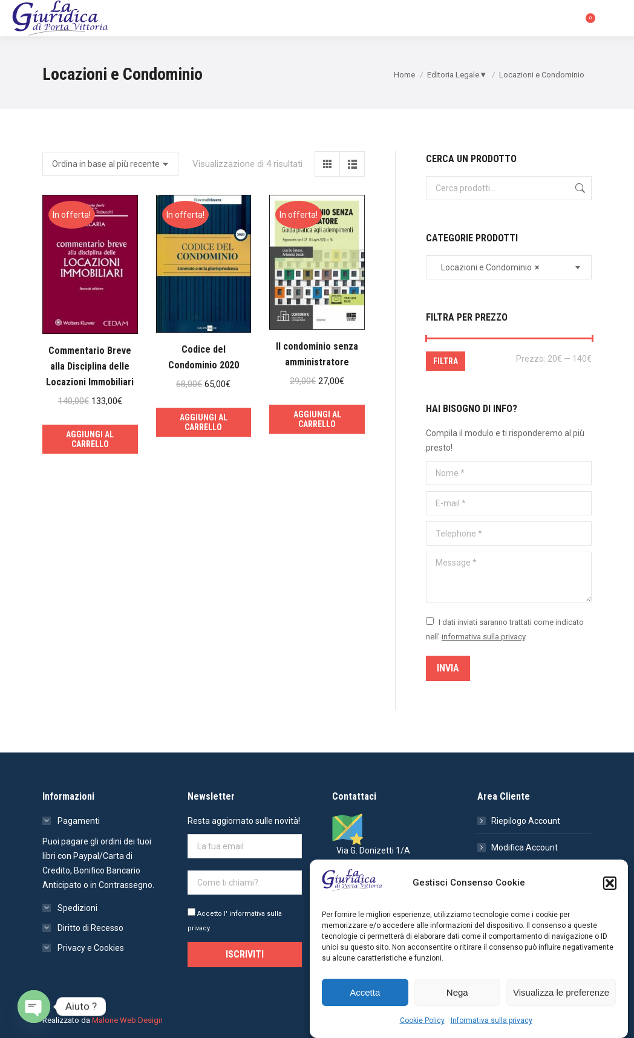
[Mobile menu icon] (614, 18)
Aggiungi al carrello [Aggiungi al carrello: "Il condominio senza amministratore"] (317, 419)
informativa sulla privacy (483, 636)
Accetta (365, 992)
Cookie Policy (422, 1020)
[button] (610, 883)
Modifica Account (524, 847)
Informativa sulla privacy (491, 1020)
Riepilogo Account (525, 821)
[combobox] (509, 267)
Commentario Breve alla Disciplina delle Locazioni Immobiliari (90, 366)
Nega (457, 992)
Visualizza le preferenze (561, 992)
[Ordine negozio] (110, 164)
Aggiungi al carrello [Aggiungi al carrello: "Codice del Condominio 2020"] (203, 422)
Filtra (445, 361)
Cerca (579, 188)
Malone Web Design (127, 1020)
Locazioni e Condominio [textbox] (487, 267)
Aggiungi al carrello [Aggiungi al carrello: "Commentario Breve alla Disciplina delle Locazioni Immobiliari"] (90, 439)
